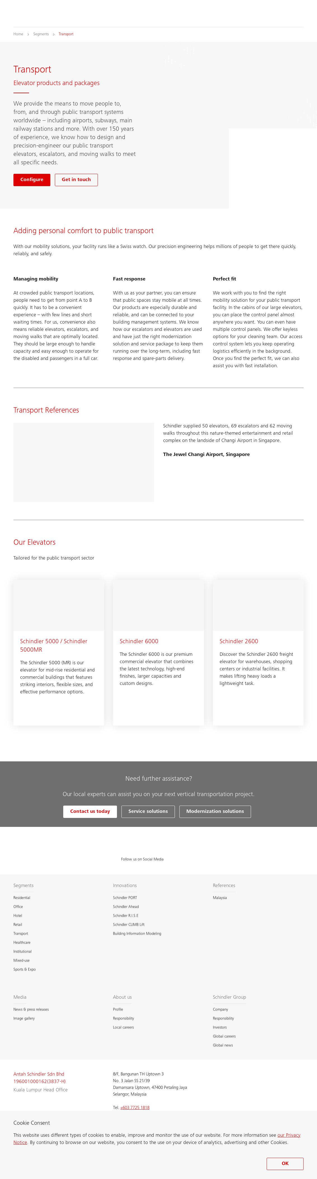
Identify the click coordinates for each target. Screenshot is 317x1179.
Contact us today (90, 811)
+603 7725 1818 (134, 1108)
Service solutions (148, 811)
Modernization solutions (215, 811)
